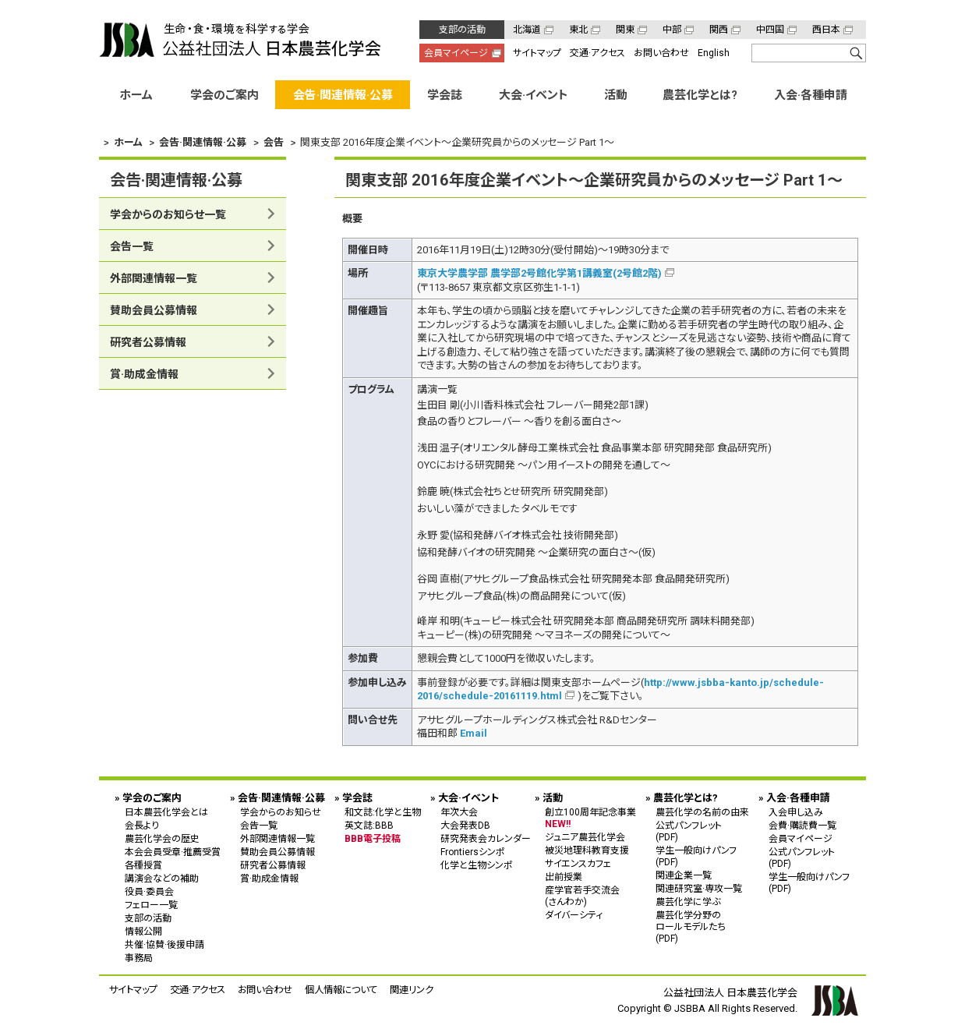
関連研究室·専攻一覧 (699, 888)
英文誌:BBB (369, 825)
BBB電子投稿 (373, 838)
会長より (142, 825)
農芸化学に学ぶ (688, 901)
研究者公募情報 (148, 342)
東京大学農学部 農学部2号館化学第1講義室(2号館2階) (539, 273)
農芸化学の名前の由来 (702, 812)
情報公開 (143, 931)
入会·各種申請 (810, 95)
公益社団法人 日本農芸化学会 (240, 40)
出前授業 (563, 877)
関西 (718, 29)
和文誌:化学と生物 (383, 812)
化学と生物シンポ (476, 865)
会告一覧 (132, 246)
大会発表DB (465, 825)
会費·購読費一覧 (802, 825)
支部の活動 (462, 29)
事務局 (139, 958)
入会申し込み (796, 812)
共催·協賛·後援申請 (164, 944)
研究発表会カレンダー (485, 838)
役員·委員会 (149, 891)
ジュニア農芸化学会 (585, 837)
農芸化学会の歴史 (162, 838)
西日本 (826, 29)
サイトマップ (537, 53)
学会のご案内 (224, 95)
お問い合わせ (661, 53)
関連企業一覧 (684, 875)
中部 (672, 29)
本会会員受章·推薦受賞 (173, 852)
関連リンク (411, 989)
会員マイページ (456, 53)
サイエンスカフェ (578, 863)
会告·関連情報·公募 (343, 95)
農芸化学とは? (700, 95)
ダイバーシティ (574, 915)
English (714, 53)
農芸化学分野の (702, 926)
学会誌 (444, 95)
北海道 (527, 29)
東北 (578, 29)
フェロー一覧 (151, 905)
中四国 (770, 29)
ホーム (136, 95)
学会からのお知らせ (280, 812)
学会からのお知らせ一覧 (168, 214)
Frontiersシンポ (472, 852)
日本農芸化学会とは (166, 812)
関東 (625, 29)
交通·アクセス (597, 53)
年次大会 (459, 812)
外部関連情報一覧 (153, 278)
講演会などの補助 (162, 878)
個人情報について (341, 989)
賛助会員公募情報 (153, 310)
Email (473, 733)
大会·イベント (533, 95)
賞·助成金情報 (144, 374)
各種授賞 (143, 865)
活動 (615, 95)
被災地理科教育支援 (587, 850)
